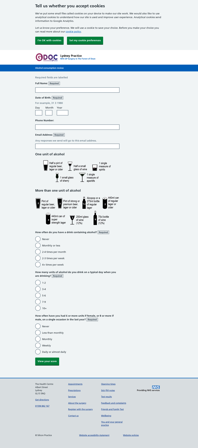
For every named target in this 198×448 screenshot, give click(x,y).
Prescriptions (74, 390)
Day (37, 107)
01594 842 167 (42, 406)
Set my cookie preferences (85, 40)
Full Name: (47, 83)
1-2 (44, 282)
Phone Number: (44, 120)
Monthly (47, 339)
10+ (44, 308)
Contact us (73, 415)
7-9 (44, 301)
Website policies (131, 435)
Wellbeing (106, 415)
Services (72, 396)
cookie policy (73, 31)
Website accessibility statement (94, 435)
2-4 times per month (54, 251)
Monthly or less (51, 245)
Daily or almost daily (54, 351)
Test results (106, 396)
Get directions (42, 399)
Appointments (75, 384)
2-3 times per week (53, 258)
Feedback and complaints (113, 403)
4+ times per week (53, 264)
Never (45, 239)
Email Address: (50, 135)
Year (59, 107)
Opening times (108, 384)
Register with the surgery (80, 409)
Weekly (46, 345)
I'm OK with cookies (49, 40)
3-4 (44, 289)
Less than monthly (53, 332)
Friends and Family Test (112, 409)
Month (49, 107)
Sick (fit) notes (108, 390)
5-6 (44, 295)
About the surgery (77, 403)
